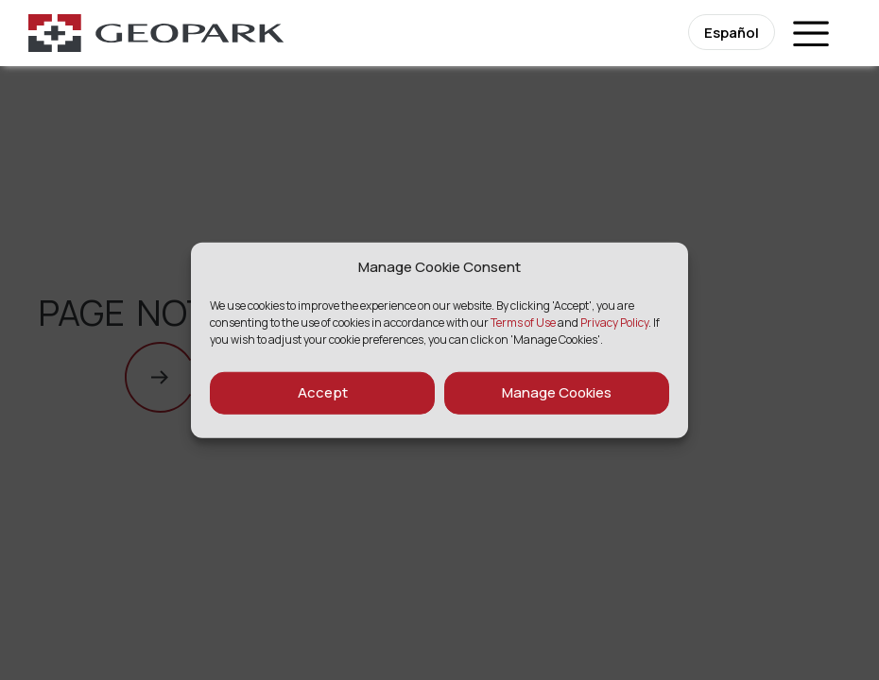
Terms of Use (523, 322)
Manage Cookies (557, 392)
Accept (323, 392)
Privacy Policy (614, 322)
